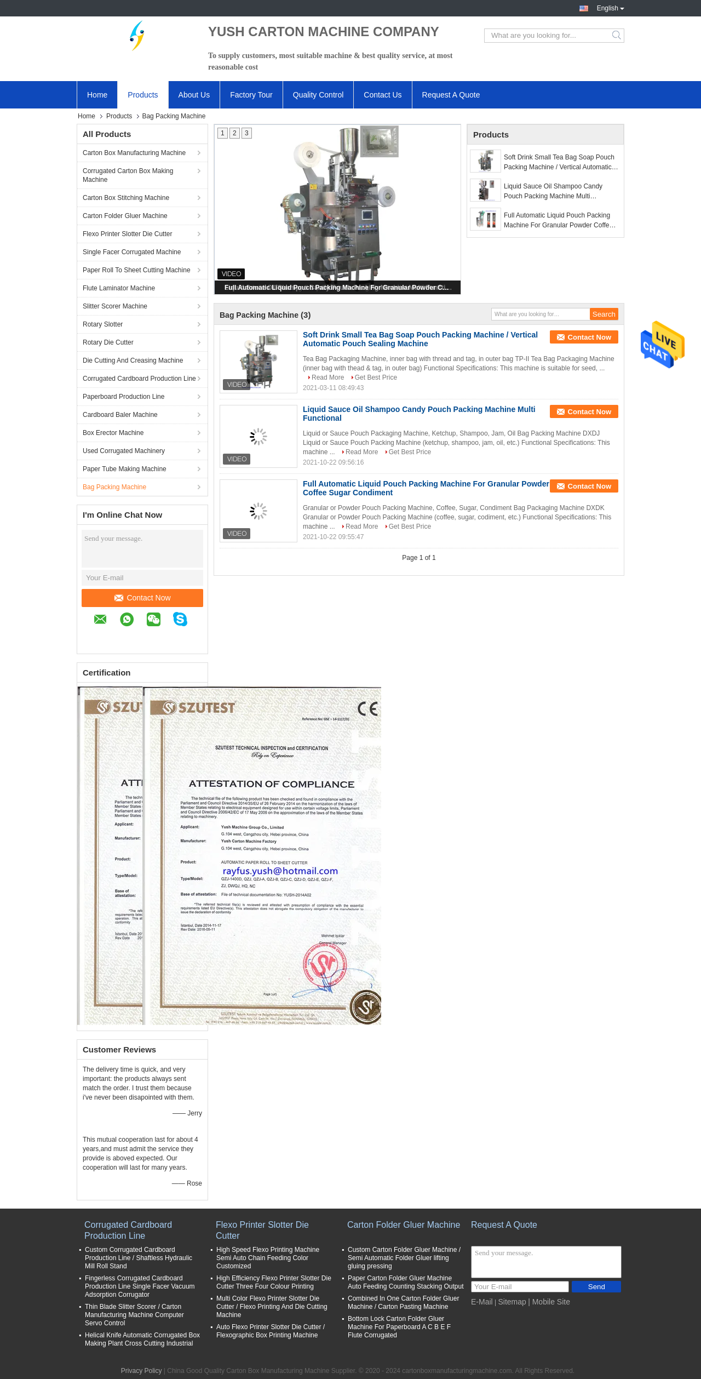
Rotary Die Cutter (108, 342)
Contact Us (382, 94)
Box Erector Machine (113, 433)
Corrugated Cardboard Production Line (139, 378)
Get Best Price (376, 377)
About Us (194, 94)
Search (617, 35)
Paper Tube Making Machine (124, 469)
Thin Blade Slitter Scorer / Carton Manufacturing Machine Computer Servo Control (134, 1315)
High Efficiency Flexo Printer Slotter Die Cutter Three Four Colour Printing (273, 1282)
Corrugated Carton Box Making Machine (128, 175)
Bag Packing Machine (114, 487)
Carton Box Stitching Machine (126, 198)
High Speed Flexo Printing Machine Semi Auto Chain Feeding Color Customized (267, 1258)
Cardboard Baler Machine (120, 415)
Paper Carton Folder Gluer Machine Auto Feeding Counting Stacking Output (405, 1282)
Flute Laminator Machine (119, 288)
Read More (328, 377)
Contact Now (142, 597)
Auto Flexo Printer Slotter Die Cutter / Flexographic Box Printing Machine (270, 1331)
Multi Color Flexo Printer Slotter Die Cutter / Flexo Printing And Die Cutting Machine (271, 1307)
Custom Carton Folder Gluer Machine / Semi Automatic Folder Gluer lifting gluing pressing (404, 1258)
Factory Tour (251, 94)
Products (143, 94)
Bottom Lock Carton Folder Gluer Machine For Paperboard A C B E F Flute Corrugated (399, 1327)
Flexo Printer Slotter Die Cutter (127, 234)
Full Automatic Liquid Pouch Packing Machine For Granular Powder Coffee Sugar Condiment (338, 287)
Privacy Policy (141, 1371)
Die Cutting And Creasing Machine (133, 360)
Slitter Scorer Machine (115, 306)
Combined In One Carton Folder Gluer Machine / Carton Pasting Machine (403, 1303)
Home (97, 94)
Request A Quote (451, 94)
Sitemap (512, 1301)
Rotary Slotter (103, 324)
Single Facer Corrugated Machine (132, 252)
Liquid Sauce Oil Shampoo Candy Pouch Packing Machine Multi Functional (553, 191)
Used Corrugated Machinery (124, 451)
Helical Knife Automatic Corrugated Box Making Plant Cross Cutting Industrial (142, 1339)
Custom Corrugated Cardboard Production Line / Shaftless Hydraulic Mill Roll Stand (138, 1258)
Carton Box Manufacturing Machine (134, 153)
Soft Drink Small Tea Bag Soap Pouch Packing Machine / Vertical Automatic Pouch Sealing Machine (559, 162)
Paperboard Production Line (123, 396)
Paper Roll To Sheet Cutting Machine (137, 270)
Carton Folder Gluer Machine (125, 216)
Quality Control (318, 94)
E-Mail (482, 1301)
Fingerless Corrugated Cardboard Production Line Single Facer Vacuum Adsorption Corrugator (140, 1286)
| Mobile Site (549, 1301)
